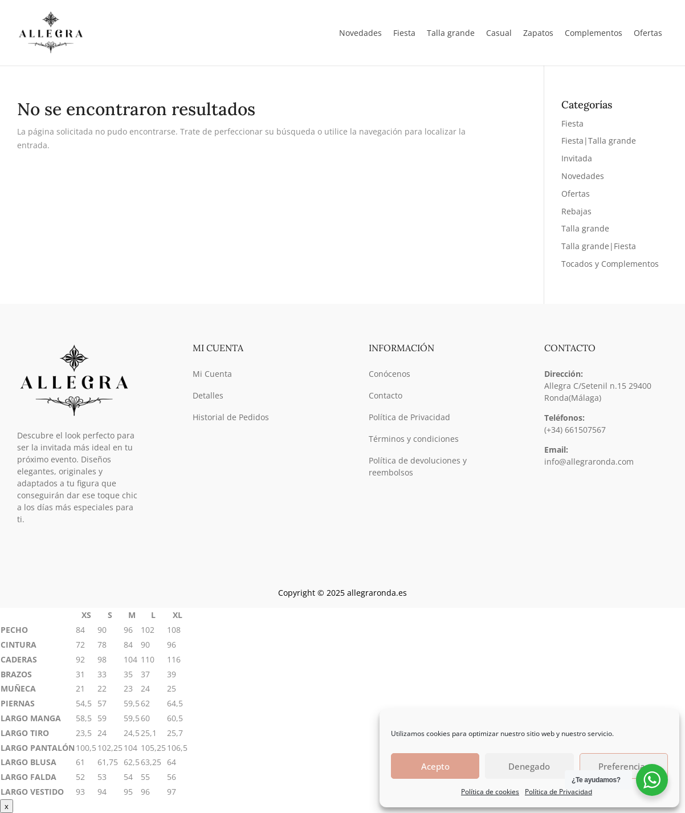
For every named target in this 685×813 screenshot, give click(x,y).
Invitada (576, 158)
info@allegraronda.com (589, 461)
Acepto (435, 766)
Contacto (385, 395)
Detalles (208, 395)
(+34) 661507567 (575, 429)
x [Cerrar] (7, 806)
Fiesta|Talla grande (598, 140)
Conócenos (389, 373)
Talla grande (585, 228)
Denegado (529, 766)
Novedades (360, 32)
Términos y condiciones (414, 438)
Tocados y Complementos (610, 263)
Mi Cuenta (212, 373)
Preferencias (623, 766)
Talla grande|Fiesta (598, 246)
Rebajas (576, 211)
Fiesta (572, 123)
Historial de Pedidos (231, 417)
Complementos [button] (593, 32)
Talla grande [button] (451, 32)
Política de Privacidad (558, 791)
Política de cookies (490, 791)
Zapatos (538, 32)
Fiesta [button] (404, 32)
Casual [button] (499, 32)
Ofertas (648, 32)
